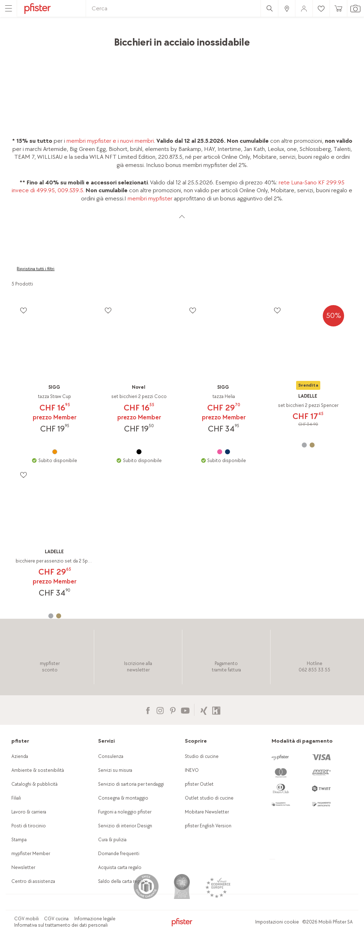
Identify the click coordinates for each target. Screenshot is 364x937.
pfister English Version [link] (208, 826)
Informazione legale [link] (95, 919)
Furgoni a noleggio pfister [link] (124, 812)
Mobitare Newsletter (207, 812)
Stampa (19, 840)
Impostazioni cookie (277, 922)
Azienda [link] (19, 756)
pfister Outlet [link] (199, 784)
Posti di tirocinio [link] (28, 826)
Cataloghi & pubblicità (34, 784)
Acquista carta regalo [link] (119, 867)
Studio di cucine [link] (202, 756)
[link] (286, 8)
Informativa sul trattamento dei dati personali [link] (61, 925)
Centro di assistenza (33, 881)
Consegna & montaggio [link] (123, 798)
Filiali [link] (16, 798)
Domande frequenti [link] (118, 853)
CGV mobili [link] (26, 919)
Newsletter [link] (23, 867)
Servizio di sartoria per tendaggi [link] (131, 784)
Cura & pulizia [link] (112, 840)
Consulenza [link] (110, 756)
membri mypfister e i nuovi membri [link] (110, 141)
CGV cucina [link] (56, 919)
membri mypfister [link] (150, 198)
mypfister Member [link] (30, 853)
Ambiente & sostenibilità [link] (37, 770)
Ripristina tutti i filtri (35, 269)
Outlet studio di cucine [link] (209, 798)
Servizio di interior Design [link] (125, 826)
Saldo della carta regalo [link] (122, 881)
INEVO (192, 770)
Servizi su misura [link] (115, 770)
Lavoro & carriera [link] (28, 812)
